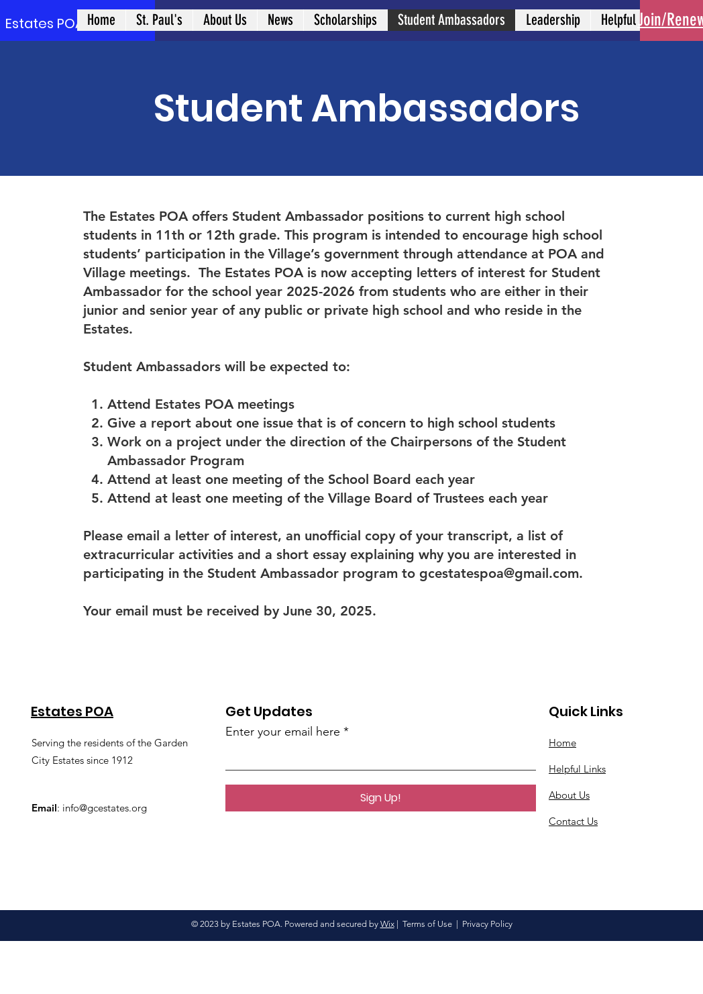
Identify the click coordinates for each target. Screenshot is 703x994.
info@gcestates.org (104, 807)
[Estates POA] (45, 23)
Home (562, 742)
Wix (387, 924)
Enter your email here (282, 732)
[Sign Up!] (380, 798)
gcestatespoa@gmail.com (499, 573)
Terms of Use (427, 924)
